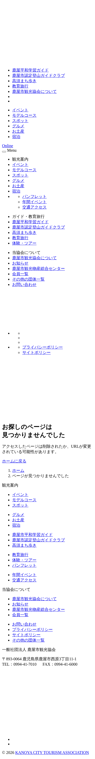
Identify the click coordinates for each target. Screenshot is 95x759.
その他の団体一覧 (28, 279)
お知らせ (20, 263)
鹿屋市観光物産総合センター (38, 268)
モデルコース (24, 115)
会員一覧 (20, 274)
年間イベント (34, 202)
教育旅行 (20, 86)
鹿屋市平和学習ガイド (32, 534)
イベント (20, 110)
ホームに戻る (14, 461)
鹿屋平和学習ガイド (30, 70)
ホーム (18, 470)
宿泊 (16, 136)
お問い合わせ (24, 284)
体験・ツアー (24, 243)
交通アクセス (34, 207)
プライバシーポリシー (42, 347)
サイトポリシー (36, 352)
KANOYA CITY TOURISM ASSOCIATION (52, 752)
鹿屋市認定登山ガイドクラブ (38, 75)
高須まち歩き (24, 81)
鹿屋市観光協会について (34, 91)
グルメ (18, 126)
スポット (20, 120)
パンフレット (34, 196)
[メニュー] (4, 151)
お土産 (18, 131)
